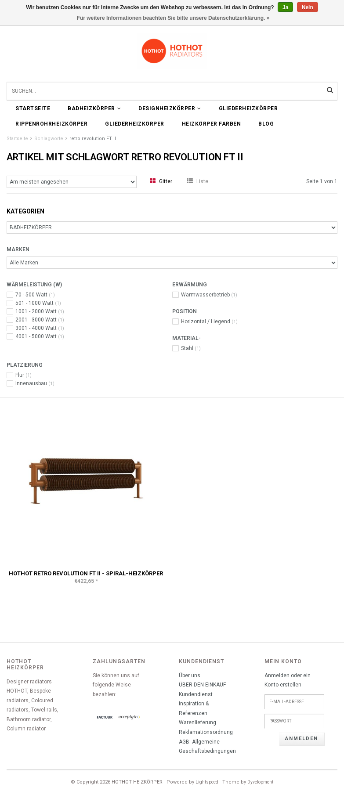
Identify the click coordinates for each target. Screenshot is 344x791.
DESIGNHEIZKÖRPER (169, 108)
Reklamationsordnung (206, 732)
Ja (285, 7)
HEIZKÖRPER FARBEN (211, 124)
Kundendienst (196, 694)
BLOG (266, 124)
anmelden (301, 738)
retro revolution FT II (92, 138)
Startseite (32, 108)
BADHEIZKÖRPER (94, 108)
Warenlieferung (197, 722)
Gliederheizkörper (248, 108)
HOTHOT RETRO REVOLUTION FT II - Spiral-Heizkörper (86, 573)
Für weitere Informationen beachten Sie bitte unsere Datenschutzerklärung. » (173, 18)
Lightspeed (207, 782)
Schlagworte (48, 138)
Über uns (189, 675)
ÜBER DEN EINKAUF (202, 685)
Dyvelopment (260, 782)
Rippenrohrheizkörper (51, 124)
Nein (307, 7)
